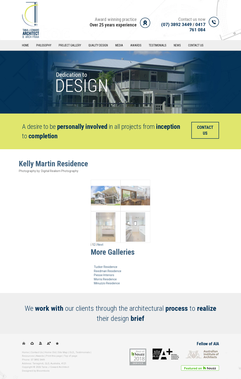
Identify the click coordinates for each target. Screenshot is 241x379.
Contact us (205, 130)
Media (119, 45)
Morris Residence (105, 280)
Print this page (54, 357)
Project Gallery (70, 45)
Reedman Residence (107, 272)
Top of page (70, 357)
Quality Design (98, 45)
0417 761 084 (197, 27)
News (177, 45)
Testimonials (157, 45)
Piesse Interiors (104, 276)
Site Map (62, 353)
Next (100, 246)
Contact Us (195, 45)
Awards (135, 45)
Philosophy (43, 45)
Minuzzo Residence (107, 284)
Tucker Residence (105, 268)
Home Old (50, 353)
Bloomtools (43, 372)
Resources (28, 357)
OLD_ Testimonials (79, 353)
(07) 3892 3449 (176, 24)
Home (25, 45)
